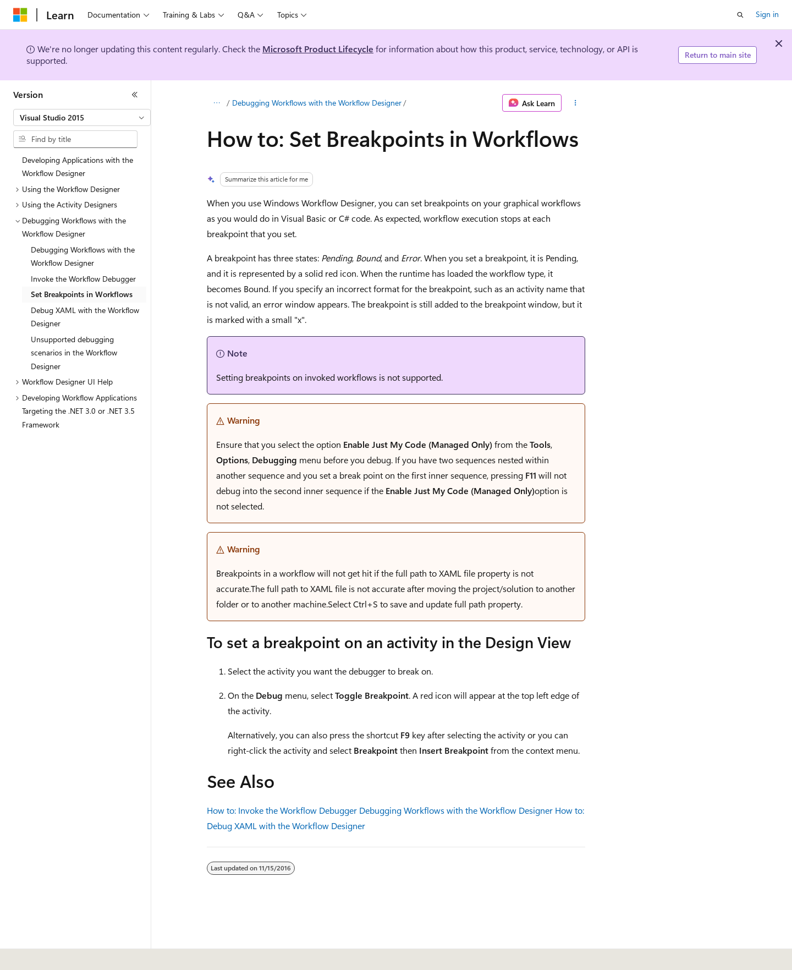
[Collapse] (134, 95)
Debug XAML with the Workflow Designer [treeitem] (85, 317)
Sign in (767, 14)
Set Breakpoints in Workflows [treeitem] (82, 294)
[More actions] (575, 103)
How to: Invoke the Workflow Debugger (282, 810)
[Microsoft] (20, 15)
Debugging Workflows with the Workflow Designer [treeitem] (83, 256)
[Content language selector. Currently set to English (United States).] (63, 954)
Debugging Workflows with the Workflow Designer (317, 102)
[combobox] (82, 118)
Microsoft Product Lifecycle (317, 48)
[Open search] (740, 15)
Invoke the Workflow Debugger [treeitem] (83, 278)
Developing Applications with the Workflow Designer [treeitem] (77, 167)
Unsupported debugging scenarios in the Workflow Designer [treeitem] (74, 352)
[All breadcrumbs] (216, 103)
